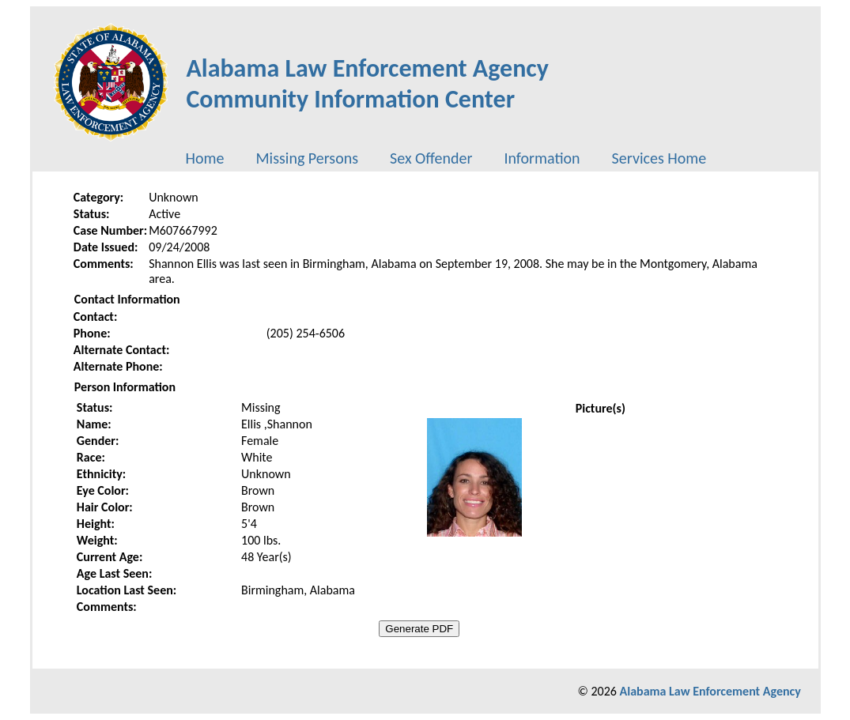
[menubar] (446, 158)
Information (542, 158)
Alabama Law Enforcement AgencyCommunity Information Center (367, 84)
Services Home (659, 158)
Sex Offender (431, 158)
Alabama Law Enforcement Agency (710, 691)
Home (205, 158)
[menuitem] (205, 158)
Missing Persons (306, 158)
